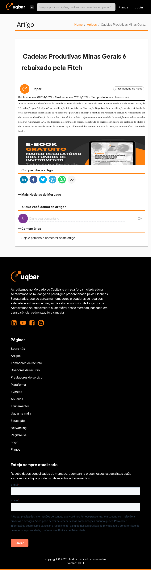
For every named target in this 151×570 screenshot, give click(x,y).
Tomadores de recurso (26, 363)
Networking (19, 428)
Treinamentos (20, 406)
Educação (18, 421)
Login (14, 442)
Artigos (92, 24)
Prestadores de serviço (27, 377)
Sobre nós (18, 349)
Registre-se (19, 435)
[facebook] (33, 180)
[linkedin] (24, 180)
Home (78, 24)
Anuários (17, 399)
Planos (123, 7)
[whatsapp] (62, 180)
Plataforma (18, 385)
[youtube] (23, 323)
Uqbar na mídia (21, 413)
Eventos (16, 392)
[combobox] (76, 7)
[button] (128, 88)
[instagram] (41, 323)
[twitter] (43, 180)
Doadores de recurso (25, 370)
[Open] (113, 7)
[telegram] (52, 180)
